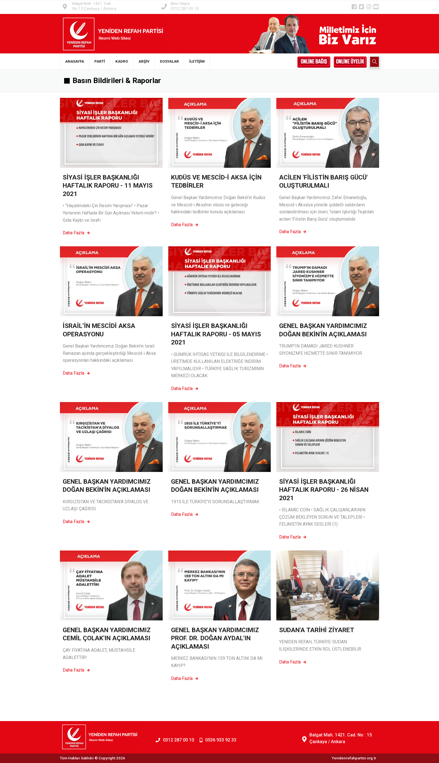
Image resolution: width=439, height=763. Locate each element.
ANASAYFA (74, 61)
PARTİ (99, 61)
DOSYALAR (169, 61)
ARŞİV (144, 61)
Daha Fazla (76, 232)
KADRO (121, 61)
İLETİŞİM (197, 61)
